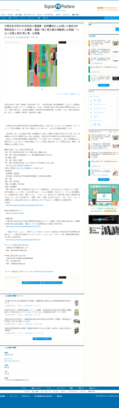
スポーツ (58, 14)
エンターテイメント (100, 108)
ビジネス (10, 14)
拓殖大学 (95, 157)
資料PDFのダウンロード (30, 282)
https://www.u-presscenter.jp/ (43, 271)
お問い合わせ (26, 396)
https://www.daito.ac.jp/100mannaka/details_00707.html (24, 205)
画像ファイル (75, 94)
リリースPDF (63, 94)
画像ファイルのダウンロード (51, 282)
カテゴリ (3, 18)
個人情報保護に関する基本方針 (43, 396)
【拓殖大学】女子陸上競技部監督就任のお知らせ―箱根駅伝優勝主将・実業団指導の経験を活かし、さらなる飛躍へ (105, 154)
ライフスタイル (48, 14)
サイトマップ (13, 396)
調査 (39, 18)
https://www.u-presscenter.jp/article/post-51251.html (23, 226)
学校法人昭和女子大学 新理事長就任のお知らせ (104, 67)
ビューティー (97, 120)
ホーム (3, 14)
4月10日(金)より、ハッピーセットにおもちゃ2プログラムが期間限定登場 (100, 171)
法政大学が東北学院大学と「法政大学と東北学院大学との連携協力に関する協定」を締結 (100, 42)
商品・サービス (13, 18)
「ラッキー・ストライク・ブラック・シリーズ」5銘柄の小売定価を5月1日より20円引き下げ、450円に (100, 77)
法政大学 (95, 45)
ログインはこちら (110, 18)
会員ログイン (93, 388)
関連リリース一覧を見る (41, 338)
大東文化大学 (10, 37)
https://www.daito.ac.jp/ (11, 361)
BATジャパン (96, 80)
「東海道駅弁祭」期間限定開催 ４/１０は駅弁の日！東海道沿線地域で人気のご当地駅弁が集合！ (101, 145)
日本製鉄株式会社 (98, 54)
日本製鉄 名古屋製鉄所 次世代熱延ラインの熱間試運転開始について (100, 60)
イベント (22, 18)
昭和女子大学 (96, 72)
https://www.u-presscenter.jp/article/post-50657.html (23, 240)
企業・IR (45, 18)
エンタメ (39, 14)
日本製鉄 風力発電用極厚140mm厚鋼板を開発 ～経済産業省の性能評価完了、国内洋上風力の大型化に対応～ (100, 52)
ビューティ (66, 14)
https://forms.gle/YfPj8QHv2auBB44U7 (19, 165)
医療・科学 (75, 14)
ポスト (63, 42)
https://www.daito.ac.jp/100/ (15, 213)
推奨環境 (2, 396)
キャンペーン (31, 18)
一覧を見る (103, 85)
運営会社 (59, 396)
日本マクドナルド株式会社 (100, 175)
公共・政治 (18, 14)
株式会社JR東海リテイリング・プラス (104, 148)
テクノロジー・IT (29, 14)
